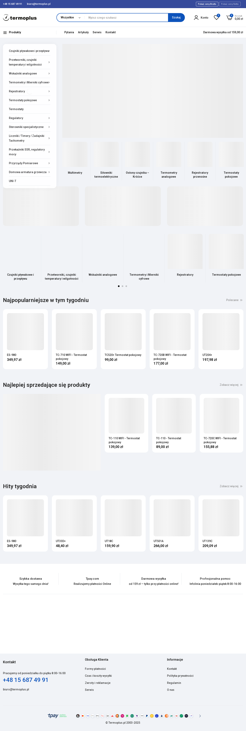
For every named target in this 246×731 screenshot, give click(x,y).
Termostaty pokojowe (231, 174)
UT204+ (207, 354)
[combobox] (134, 17)
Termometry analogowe (169, 174)
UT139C (207, 541)
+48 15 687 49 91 (26, 679)
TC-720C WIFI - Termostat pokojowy (220, 440)
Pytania (69, 32)
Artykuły (83, 32)
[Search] (176, 17)
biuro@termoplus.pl (16, 689)
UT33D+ (61, 541)
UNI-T (12, 181)
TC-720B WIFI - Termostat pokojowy (170, 356)
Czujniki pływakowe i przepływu (20, 276)
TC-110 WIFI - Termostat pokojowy (124, 440)
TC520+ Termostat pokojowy (123, 354)
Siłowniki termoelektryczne (106, 174)
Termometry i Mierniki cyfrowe (144, 276)
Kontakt (110, 32)
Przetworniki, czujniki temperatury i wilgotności (61, 276)
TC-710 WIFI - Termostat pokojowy (71, 356)
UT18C (109, 541)
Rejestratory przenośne (200, 174)
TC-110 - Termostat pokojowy (168, 440)
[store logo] (20, 17)
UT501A (158, 541)
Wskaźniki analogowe (103, 274)
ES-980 (11, 354)
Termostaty (16, 109)
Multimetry (75, 172)
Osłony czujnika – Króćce (137, 174)
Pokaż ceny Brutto (207, 4)
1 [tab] (119, 286)
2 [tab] (122, 286)
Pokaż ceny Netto (230, 4)
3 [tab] (126, 286)
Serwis (97, 32)
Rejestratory (185, 274)
